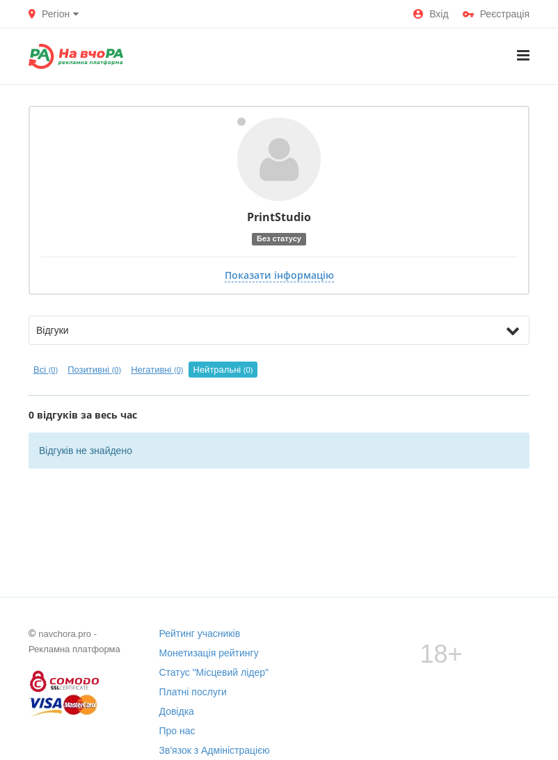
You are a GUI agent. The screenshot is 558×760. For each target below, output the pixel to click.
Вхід (430, 13)
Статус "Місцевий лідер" (214, 672)
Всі (45, 369)
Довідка (176, 711)
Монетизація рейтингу (209, 652)
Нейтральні (223, 369)
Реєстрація (496, 13)
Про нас (177, 730)
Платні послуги (193, 691)
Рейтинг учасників (200, 633)
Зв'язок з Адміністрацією (214, 750)
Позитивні (94, 369)
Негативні (157, 369)
